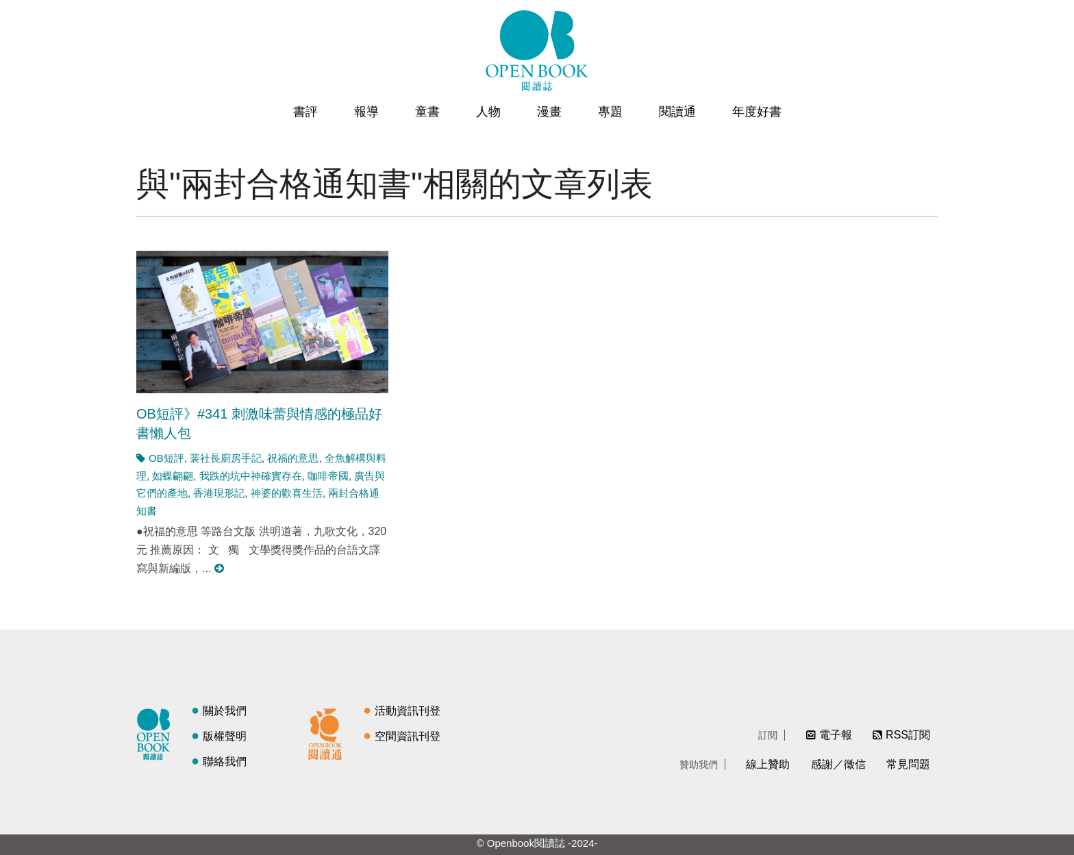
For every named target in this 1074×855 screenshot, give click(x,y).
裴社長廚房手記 (226, 458)
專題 (610, 112)
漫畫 (549, 112)
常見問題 (908, 764)
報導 (366, 112)
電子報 (835, 735)
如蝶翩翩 (172, 476)
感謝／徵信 (838, 764)
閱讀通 (677, 112)
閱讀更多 (219, 568)
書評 (305, 112)
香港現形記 (219, 493)
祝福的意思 (293, 458)
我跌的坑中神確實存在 (250, 476)
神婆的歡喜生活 (287, 493)
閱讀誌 (156, 732)
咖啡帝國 (328, 476)
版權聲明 (225, 736)
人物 (488, 112)
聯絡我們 (225, 761)
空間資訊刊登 (407, 736)
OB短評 (166, 458)
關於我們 (225, 711)
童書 (427, 112)
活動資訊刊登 (407, 711)
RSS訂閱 (908, 735)
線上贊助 (768, 764)
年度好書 (757, 112)
